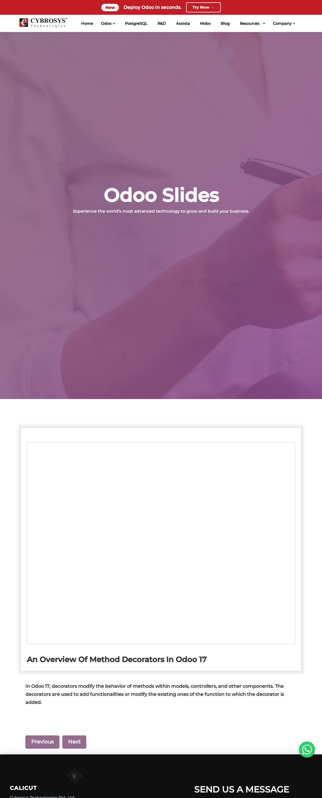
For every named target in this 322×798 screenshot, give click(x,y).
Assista (183, 24)
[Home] (43, 24)
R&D (162, 24)
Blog (225, 24)
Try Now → (203, 7)
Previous (42, 742)
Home (87, 24)
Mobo (205, 24)
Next (74, 742)
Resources (249, 24)
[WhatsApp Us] (307, 749)
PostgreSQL (136, 24)
